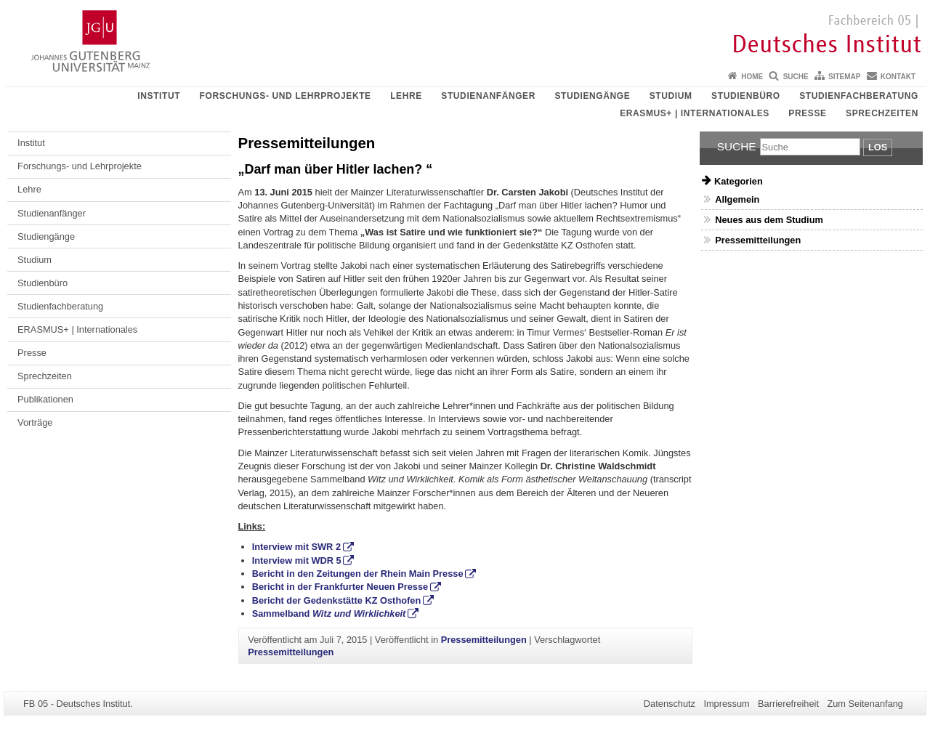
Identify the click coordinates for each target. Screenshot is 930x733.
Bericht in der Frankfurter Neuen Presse (340, 586)
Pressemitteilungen (484, 639)
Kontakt (898, 77)
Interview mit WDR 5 (296, 560)
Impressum (726, 703)
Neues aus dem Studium (769, 219)
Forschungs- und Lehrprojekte (285, 96)
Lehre (406, 96)
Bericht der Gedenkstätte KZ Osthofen (336, 600)
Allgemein (737, 199)
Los (877, 147)
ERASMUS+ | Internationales (694, 113)
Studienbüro (745, 96)
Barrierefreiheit (788, 703)
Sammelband (329, 613)
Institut (158, 96)
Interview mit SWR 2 (296, 546)
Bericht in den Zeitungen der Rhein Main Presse (358, 573)
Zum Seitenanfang (865, 703)
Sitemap (844, 77)
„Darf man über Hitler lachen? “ (335, 169)
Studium (671, 96)
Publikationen (45, 399)
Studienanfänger (488, 96)
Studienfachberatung (858, 96)
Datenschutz (669, 703)
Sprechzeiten (882, 113)
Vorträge (34, 422)
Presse (807, 113)
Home (752, 77)
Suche (796, 77)
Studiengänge (592, 96)
